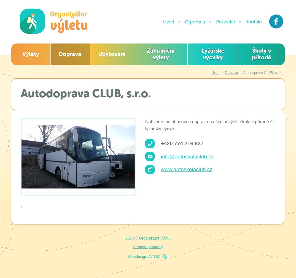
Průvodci (225, 22)
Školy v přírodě (261, 54)
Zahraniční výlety (161, 54)
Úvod (168, 22)
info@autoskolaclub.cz (187, 156)
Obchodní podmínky (148, 247)
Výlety (30, 54)
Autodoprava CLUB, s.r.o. (263, 73)
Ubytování (111, 54)
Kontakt (253, 22)
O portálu (195, 22)
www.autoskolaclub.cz (187, 169)
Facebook (276, 21)
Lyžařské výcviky (213, 54)
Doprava (70, 54)
